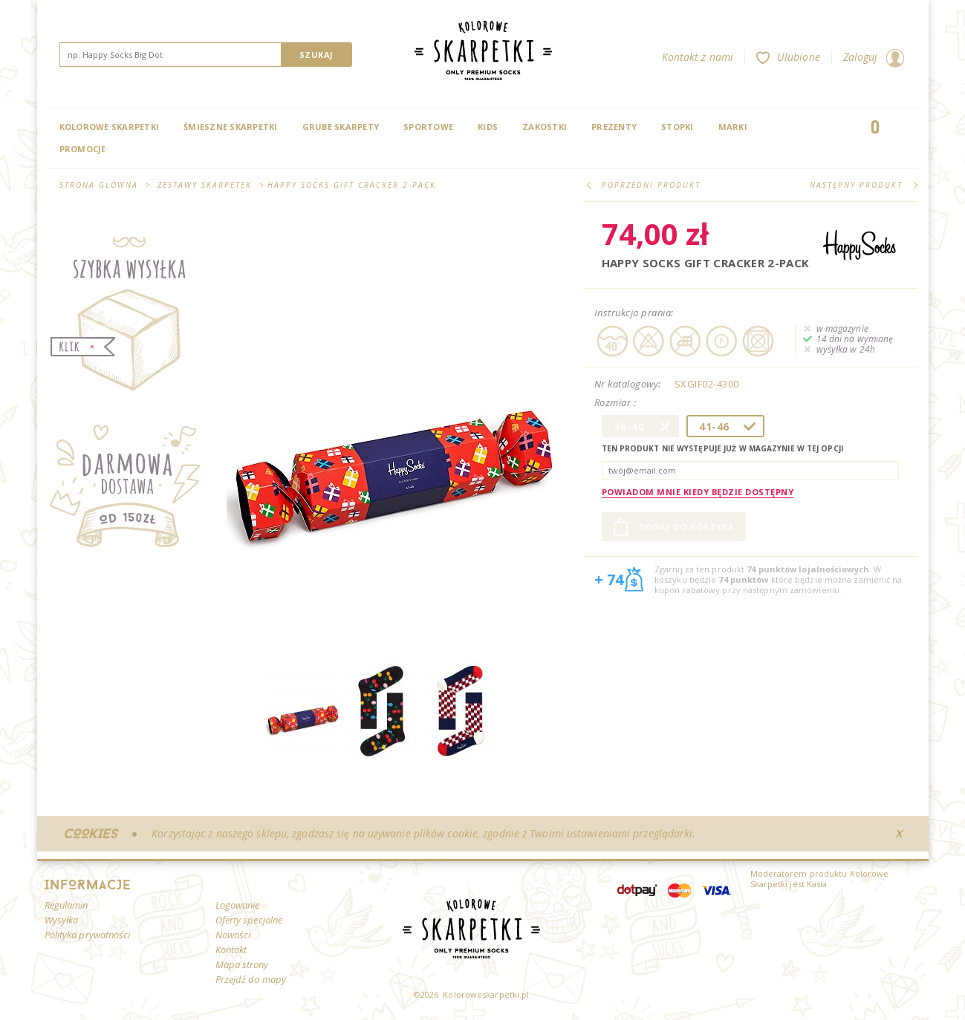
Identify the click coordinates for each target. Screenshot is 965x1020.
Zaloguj (873, 57)
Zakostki (544, 126)
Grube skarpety (341, 126)
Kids (488, 126)
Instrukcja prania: (634, 312)
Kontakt (231, 949)
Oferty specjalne (249, 919)
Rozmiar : (616, 403)
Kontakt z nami (697, 57)
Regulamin (66, 905)
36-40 (629, 426)
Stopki (677, 126)
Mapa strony (242, 964)
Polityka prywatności (88, 934)
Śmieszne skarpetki (230, 126)
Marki (732, 126)
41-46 (714, 426)
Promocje (82, 148)
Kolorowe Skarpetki (109, 126)
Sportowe (428, 126)
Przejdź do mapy (251, 979)
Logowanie (237, 905)
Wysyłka (62, 919)
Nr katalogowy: (627, 384)
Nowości (233, 934)
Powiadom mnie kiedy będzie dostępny (698, 491)
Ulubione (788, 57)
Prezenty (614, 126)
